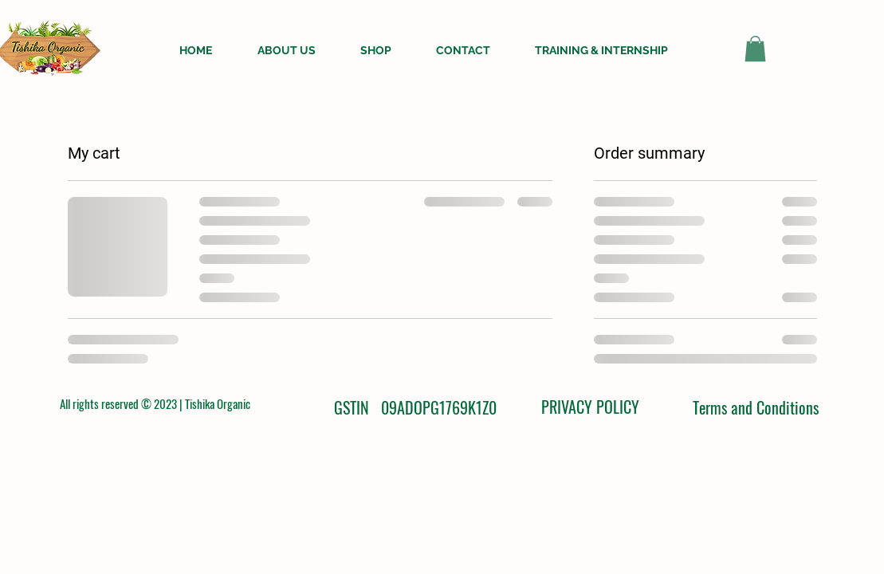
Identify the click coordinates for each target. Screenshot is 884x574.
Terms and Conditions (756, 407)
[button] (755, 48)
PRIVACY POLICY (590, 407)
